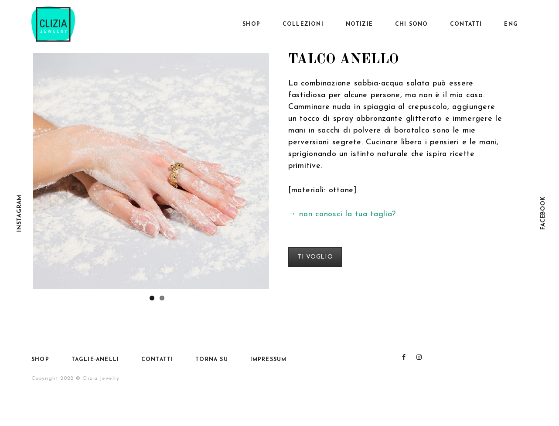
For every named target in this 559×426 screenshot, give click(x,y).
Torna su (211, 359)
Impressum (268, 359)
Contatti (466, 24)
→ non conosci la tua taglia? (342, 214)
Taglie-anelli (95, 359)
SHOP (251, 24)
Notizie (359, 24)
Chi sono (411, 24)
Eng (511, 24)
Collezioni (303, 24)
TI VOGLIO (315, 257)
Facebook (543, 213)
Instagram (19, 213)
